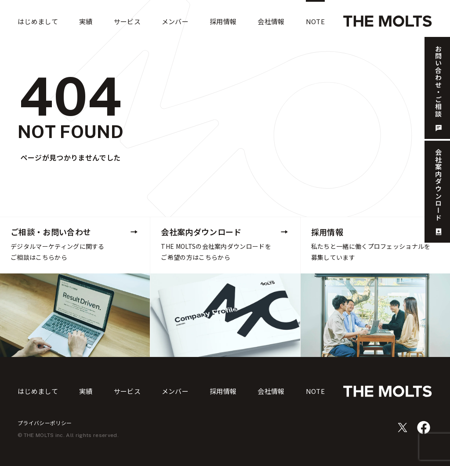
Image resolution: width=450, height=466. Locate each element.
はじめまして (38, 391)
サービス (127, 391)
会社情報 (271, 391)
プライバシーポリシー (45, 422)
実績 (86, 391)
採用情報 (223, 391)
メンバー (175, 391)
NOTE (315, 391)
